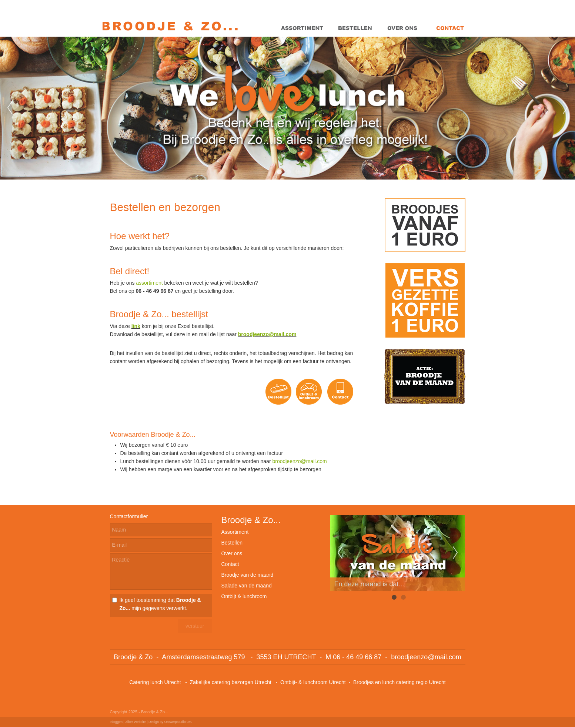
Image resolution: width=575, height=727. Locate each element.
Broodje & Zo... (251, 520)
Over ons (232, 553)
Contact (230, 564)
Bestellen (232, 543)
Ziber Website (135, 722)
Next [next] (565, 108)
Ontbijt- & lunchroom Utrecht (313, 682)
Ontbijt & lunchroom (244, 596)
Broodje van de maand (247, 575)
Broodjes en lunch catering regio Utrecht (399, 682)
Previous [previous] (10, 108)
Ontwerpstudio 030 (178, 722)
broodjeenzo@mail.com (267, 334)
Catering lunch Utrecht (155, 682)
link (135, 326)
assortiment (149, 283)
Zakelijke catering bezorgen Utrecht (231, 682)
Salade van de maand (246, 586)
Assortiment (235, 532)
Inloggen (116, 722)
